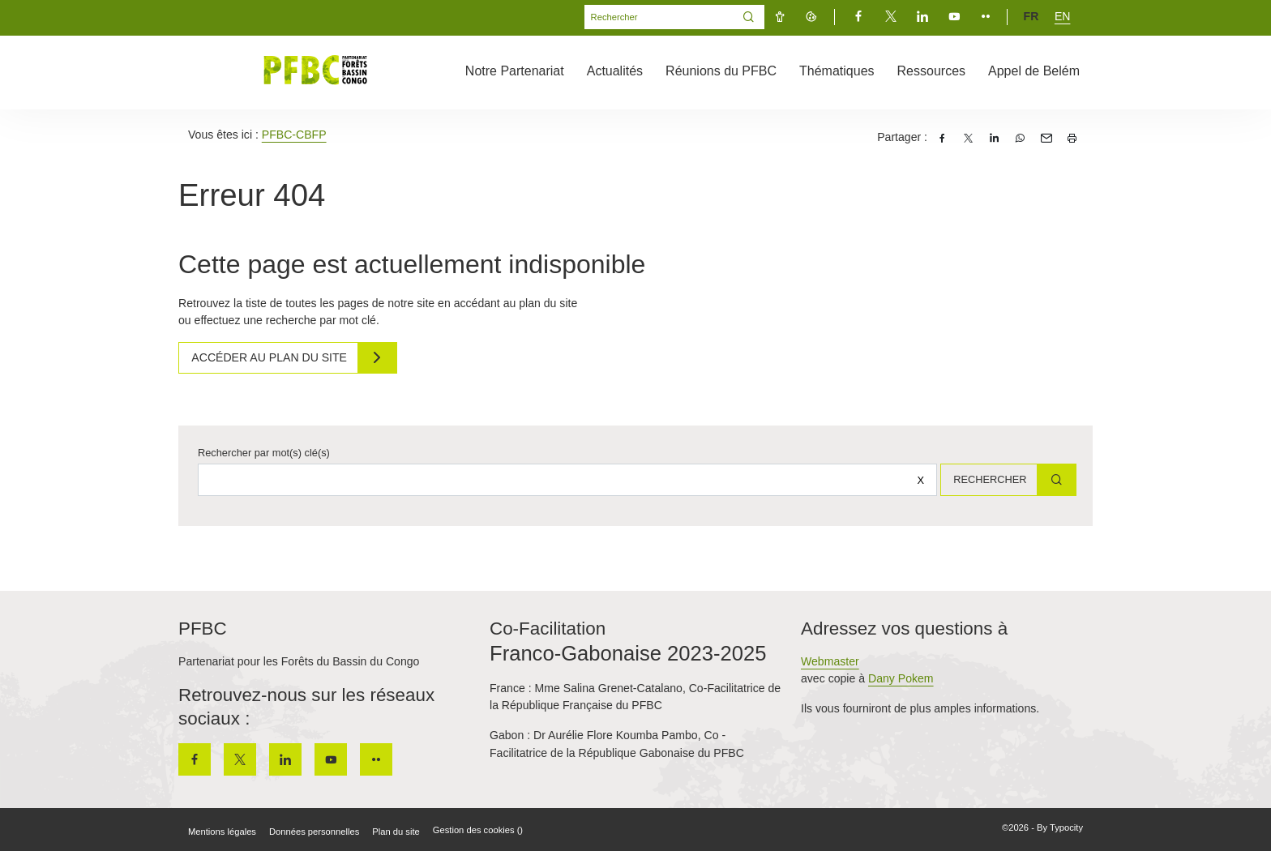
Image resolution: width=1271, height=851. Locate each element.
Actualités (615, 71)
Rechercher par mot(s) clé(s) (264, 453)
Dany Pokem (901, 678)
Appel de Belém (1034, 71)
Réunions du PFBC (721, 71)
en (1063, 16)
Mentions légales (222, 831)
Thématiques (837, 71)
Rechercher (984, 479)
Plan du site (395, 831)
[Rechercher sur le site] (562, 480)
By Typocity (1060, 827)
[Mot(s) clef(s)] (659, 17)
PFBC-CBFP (294, 134)
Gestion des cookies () (478, 830)
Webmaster (830, 661)
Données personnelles (314, 831)
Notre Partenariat (514, 71)
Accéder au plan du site (273, 357)
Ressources (931, 71)
